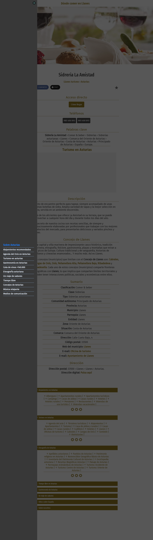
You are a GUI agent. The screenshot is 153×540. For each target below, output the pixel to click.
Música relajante (11, 289)
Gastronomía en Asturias (15, 263)
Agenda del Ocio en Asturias (16, 254)
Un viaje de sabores (12, 276)
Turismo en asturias (13, 258)
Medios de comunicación (15, 293)
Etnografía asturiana (13, 271)
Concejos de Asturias (13, 285)
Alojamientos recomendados (17, 249)
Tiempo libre (9, 280)
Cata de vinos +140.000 (14, 267)
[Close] (34, 3)
